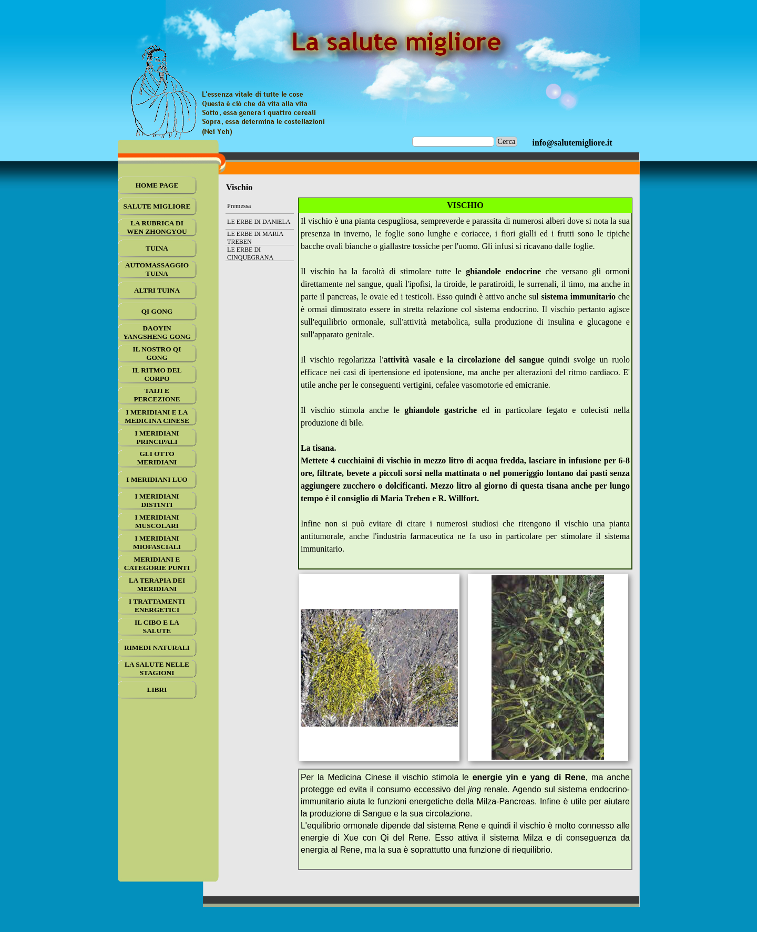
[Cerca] (453, 142)
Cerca (506, 141)
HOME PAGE (157, 185)
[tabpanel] (572, 143)
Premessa (239, 206)
